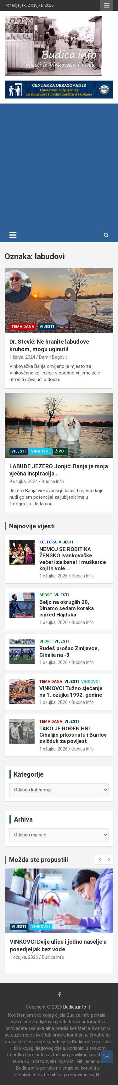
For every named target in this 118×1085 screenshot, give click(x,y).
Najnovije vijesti (32, 526)
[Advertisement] (59, 166)
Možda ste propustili (38, 859)
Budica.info (74, 1007)
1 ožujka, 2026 (53, 575)
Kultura (48, 542)
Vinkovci (40, 451)
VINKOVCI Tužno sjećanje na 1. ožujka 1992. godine (71, 691)
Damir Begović (53, 357)
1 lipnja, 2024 (22, 357)
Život (60, 451)
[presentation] (99, 859)
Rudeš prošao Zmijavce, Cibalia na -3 (69, 651)
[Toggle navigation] (13, 235)
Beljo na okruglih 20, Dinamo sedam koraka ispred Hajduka (66, 608)
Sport (45, 595)
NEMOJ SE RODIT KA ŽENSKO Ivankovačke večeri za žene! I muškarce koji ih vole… (72, 558)
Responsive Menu (106, 5)
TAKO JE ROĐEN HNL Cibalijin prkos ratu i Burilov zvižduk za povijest (73, 735)
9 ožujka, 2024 (23, 481)
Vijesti (47, 326)
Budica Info (53, 481)
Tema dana (22, 326)
